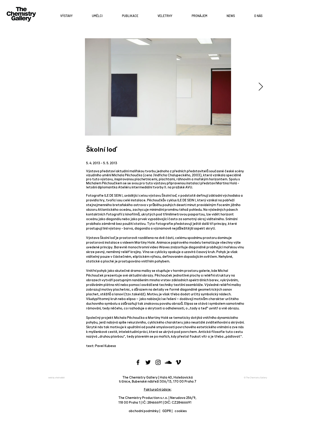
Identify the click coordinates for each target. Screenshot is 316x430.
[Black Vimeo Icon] (178, 362)
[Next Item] (260, 87)
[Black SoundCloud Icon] (168, 362)
